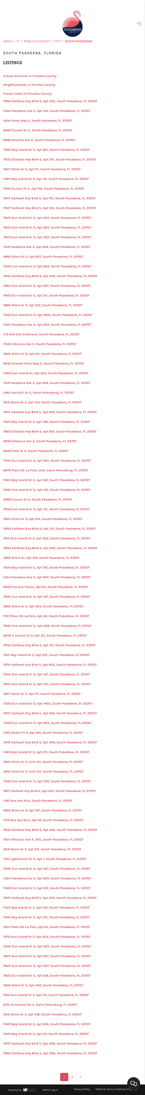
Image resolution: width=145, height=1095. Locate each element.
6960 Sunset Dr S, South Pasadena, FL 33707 (37, 130)
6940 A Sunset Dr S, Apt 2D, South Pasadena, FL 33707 (45, 635)
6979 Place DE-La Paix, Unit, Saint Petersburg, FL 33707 (45, 470)
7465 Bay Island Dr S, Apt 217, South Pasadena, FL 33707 (46, 752)
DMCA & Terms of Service (111, 1089)
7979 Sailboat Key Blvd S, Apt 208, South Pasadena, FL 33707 (50, 1043)
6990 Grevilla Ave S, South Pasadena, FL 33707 (39, 140)
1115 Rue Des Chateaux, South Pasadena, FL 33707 (41, 334)
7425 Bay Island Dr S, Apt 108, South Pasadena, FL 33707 (46, 421)
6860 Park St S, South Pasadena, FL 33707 (35, 451)
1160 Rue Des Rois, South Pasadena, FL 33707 (37, 800)
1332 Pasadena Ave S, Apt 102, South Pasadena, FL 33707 (46, 111)
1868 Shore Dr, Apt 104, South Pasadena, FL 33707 (41, 557)
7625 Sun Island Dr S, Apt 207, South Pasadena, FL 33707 (46, 956)
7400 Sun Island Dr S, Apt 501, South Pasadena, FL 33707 (46, 868)
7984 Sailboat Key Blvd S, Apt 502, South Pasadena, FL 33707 (50, 101)
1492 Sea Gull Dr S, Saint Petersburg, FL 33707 (38, 392)
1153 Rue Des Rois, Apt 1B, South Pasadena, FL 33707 (43, 820)
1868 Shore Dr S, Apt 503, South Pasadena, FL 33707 (43, 606)
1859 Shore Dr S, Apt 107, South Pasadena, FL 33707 (42, 810)
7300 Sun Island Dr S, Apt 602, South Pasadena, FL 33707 (47, 266)
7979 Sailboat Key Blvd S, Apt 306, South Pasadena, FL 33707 (50, 742)
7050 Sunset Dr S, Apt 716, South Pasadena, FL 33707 (43, 188)
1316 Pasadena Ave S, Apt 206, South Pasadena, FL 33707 (46, 383)
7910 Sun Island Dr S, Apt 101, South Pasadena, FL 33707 (46, 995)
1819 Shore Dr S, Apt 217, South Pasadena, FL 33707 (42, 849)
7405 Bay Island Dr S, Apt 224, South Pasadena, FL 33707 (46, 1024)
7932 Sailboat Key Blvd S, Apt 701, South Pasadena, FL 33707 (49, 159)
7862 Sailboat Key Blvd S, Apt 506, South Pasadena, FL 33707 (50, 1053)
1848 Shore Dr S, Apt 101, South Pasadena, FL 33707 (42, 353)
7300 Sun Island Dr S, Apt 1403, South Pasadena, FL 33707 (47, 703)
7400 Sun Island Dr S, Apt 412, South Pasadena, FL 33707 (46, 489)
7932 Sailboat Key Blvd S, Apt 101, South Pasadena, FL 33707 (49, 645)
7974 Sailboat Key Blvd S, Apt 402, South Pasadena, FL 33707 (50, 412)
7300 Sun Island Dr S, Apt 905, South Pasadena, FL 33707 (47, 723)
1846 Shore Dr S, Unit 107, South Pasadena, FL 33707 (43, 771)
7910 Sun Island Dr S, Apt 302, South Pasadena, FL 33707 (46, 538)
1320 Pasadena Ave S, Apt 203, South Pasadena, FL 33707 (47, 324)
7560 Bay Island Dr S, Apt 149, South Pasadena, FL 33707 (46, 480)
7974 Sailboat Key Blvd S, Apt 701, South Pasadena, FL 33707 (49, 198)
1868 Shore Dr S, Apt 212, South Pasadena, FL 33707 (42, 305)
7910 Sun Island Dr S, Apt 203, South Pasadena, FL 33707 (46, 936)
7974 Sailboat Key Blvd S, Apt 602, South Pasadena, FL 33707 (50, 664)
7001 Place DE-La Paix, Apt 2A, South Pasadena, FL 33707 (46, 927)
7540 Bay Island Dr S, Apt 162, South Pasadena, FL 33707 (46, 149)
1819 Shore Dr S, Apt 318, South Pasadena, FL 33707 (42, 1014)
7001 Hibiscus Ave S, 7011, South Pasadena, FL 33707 (43, 839)
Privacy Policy (82, 1089)
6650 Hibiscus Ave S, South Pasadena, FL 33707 (39, 441)
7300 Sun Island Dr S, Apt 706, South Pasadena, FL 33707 (47, 781)
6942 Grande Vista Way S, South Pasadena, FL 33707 (43, 363)
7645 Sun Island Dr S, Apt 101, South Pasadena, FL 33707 (46, 295)
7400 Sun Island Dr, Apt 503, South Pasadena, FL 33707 (45, 373)
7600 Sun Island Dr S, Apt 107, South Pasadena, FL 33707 (46, 596)
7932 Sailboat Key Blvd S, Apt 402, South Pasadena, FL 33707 (50, 829)
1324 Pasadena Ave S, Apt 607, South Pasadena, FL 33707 (46, 577)
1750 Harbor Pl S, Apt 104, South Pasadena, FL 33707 (43, 732)
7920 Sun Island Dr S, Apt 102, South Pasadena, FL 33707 (46, 684)
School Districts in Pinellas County (30, 76)
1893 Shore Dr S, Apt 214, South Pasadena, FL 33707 (42, 519)
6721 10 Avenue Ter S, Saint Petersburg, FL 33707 (40, 1004)
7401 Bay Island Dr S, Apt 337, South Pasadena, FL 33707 (46, 655)
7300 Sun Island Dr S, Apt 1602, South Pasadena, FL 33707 (47, 315)
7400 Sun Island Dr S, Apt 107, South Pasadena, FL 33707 (46, 674)
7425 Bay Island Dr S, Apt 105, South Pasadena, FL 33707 (46, 907)
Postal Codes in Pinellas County (27, 94)
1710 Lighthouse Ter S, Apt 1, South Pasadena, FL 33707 (44, 859)
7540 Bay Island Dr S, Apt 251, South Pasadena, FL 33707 (46, 917)
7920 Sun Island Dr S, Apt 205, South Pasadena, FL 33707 (47, 227)
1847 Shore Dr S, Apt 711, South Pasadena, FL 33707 (42, 169)
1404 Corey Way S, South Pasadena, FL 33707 (37, 120)
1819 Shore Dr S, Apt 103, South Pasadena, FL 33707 (42, 402)
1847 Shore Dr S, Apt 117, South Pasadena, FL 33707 (42, 693)
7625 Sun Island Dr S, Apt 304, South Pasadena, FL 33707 (47, 217)
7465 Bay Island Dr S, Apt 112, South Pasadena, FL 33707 (46, 179)
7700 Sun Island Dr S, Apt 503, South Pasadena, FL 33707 (47, 460)
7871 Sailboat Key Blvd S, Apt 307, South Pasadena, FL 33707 (49, 791)
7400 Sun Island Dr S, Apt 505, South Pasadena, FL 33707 (47, 946)
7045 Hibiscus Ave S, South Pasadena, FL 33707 (39, 344)
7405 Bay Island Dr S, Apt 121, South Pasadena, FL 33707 (46, 1033)
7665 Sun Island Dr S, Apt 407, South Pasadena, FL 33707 (46, 285)
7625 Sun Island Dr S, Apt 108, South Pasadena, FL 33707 (46, 975)
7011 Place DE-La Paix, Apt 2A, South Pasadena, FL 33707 (46, 616)
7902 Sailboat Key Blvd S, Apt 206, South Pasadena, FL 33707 (50, 276)
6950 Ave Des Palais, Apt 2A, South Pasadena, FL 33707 (45, 587)
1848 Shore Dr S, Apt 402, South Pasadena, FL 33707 (43, 985)
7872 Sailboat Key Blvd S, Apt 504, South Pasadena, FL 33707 (50, 713)
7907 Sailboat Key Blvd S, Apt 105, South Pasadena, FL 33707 (49, 208)
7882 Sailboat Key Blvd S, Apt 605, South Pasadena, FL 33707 (50, 548)
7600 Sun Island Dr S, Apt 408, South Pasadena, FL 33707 (47, 625)
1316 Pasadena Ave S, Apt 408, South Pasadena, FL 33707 (46, 247)
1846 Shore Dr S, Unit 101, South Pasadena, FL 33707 (43, 761)
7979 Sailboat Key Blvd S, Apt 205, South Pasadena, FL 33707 (50, 897)
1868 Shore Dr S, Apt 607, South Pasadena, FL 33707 (43, 256)
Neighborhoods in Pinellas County (29, 85)
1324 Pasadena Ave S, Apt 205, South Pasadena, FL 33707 (47, 878)
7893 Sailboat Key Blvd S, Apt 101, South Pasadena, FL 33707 (49, 528)
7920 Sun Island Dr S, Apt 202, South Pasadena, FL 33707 (47, 237)
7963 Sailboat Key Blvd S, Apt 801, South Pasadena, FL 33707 (49, 431)
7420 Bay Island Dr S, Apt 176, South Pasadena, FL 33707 (46, 567)
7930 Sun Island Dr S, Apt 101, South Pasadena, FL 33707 (46, 509)
